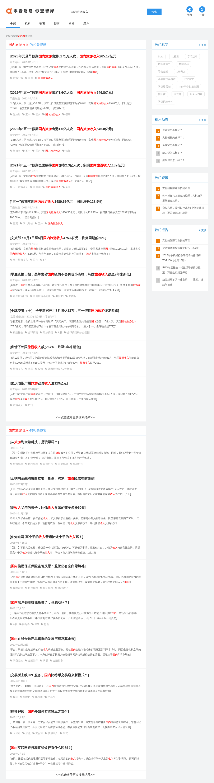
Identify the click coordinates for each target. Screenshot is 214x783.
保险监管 (18, 587)
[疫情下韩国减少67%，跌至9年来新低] (45, 347)
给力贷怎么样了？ (172, 152)
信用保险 (33, 587)
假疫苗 (162, 94)
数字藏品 (184, 64)
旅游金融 (18, 463)
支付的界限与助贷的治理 (176, 188)
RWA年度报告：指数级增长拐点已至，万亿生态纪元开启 (181, 270)
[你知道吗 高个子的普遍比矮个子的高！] (46, 537)
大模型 (175, 56)
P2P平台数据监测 (189, 86)
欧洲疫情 (48, 332)
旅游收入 (18, 368)
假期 (67, 114)
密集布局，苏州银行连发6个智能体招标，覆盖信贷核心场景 (183, 210)
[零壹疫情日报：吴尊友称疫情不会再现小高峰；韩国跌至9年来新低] (70, 274)
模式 (15, 696)
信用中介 (53, 733)
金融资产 (33, 660)
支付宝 (39, 733)
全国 (67, 187)
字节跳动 (192, 56)
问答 (71, 23)
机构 (28, 23)
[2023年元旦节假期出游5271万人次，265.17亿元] (63, 56)
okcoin (26, 696)
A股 (60, 332)
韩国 (30, 368)
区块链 (177, 94)
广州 (30, 405)
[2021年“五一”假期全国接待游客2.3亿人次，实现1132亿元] (67, 165)
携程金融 (33, 463)
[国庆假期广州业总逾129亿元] (39, 383)
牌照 (45, 660)
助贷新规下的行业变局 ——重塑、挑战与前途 (182, 282)
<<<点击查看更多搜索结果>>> (75, 417)
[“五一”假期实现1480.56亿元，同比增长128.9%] (56, 201)
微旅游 (16, 114)
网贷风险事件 (165, 101)
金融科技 (77, 463)
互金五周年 (196, 94)
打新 (46, 624)
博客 (57, 23)
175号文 (181, 71)
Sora (160, 56)
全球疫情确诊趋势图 (78, 332)
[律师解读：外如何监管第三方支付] (39, 711)
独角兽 (26, 624)
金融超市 (57, 660)
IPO (36, 624)
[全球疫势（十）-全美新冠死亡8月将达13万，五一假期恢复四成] (64, 310)
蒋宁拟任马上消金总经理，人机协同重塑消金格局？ (182, 198)
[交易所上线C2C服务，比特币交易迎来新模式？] (49, 675)
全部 (13, 23)
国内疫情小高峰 (41, 296)
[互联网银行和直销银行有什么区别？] (41, 748)
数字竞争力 (164, 64)
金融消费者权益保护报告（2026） (181, 247)
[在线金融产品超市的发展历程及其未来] (43, 639)
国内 (30, 78)
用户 (86, 23)
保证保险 (48, 587)
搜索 (154, 12)
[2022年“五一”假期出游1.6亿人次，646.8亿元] (61, 92)
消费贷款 (18, 660)
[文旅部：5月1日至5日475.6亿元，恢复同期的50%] (58, 238)
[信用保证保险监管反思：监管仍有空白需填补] (48, 566)
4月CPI (59, 296)
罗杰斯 (72, 296)
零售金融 (163, 71)
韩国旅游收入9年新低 (59, 368)
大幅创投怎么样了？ (173, 137)
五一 (28, 114)
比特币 (38, 696)
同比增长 (28, 223)
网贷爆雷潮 (164, 86)
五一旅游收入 (20, 187)
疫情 (40, 368)
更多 (202, 45)
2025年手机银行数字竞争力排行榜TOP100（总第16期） (181, 258)
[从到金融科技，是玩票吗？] (34, 442)
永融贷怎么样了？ (172, 130)
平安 (65, 733)
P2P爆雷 (189, 79)
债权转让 (62, 587)
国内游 (36, 187)
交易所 (51, 696)
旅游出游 (18, 78)
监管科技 (48, 463)
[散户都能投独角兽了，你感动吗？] (39, 602)
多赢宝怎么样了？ (172, 145)
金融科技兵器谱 (167, 79)
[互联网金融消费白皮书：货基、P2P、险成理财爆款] (52, 478)
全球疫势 (33, 332)
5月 (44, 259)
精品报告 (18, 332)
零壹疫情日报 (20, 296)
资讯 (42, 23)
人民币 (16, 733)
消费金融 (63, 463)
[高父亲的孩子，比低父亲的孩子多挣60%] (48, 507)
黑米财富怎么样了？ (173, 160)
